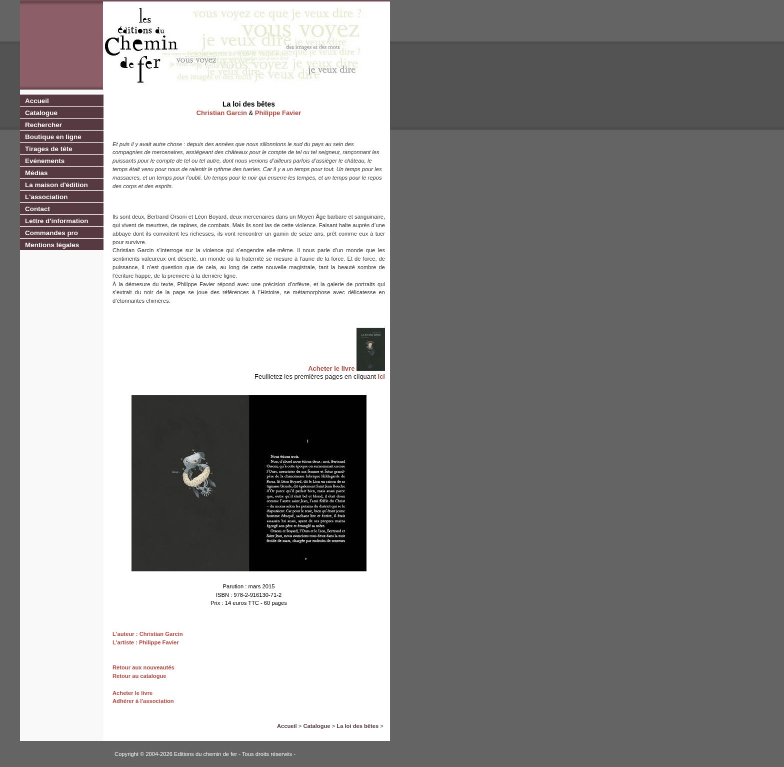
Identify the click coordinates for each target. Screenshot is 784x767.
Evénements (44, 161)
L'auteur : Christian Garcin (147, 634)
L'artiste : (125, 642)
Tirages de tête (48, 149)
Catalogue (41, 113)
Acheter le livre (331, 368)
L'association (46, 197)
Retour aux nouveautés (143, 667)
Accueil (37, 101)
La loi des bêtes (357, 726)
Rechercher (43, 125)
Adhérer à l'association (143, 701)
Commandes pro (51, 233)
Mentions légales (52, 245)
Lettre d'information (56, 221)
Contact (37, 209)
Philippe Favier (278, 113)
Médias (36, 173)
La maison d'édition (56, 185)
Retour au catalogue (139, 676)
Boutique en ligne (53, 137)
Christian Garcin (221, 113)
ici (381, 376)
